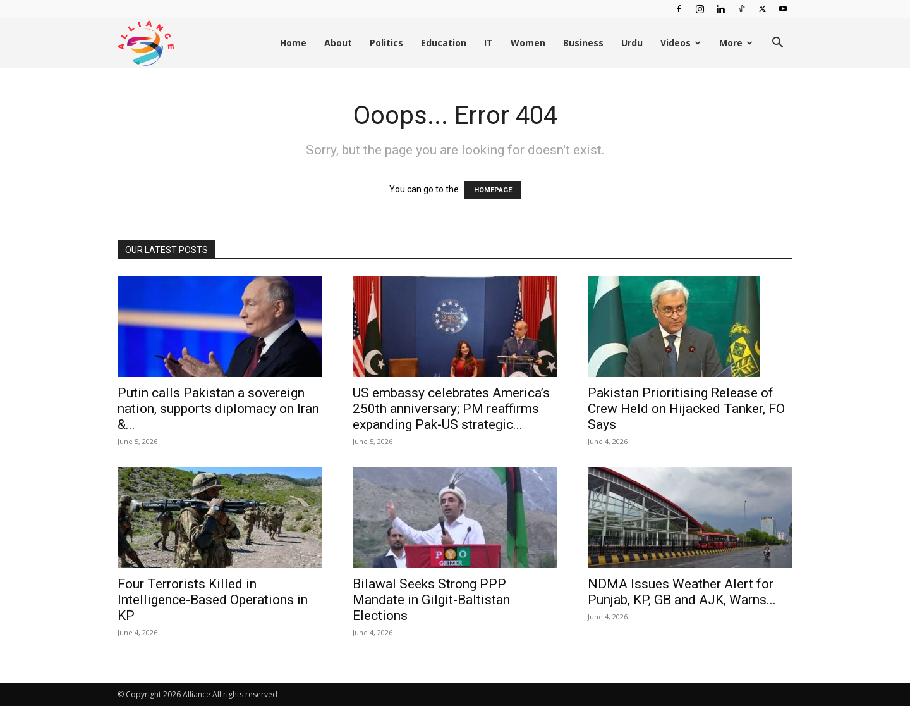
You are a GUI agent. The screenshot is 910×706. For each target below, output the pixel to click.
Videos (680, 43)
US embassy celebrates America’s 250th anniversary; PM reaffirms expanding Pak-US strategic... (451, 408)
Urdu (632, 43)
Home (293, 43)
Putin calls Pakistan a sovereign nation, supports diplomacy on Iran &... (218, 408)
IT (488, 43)
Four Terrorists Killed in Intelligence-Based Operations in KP (213, 599)
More (736, 43)
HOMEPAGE (493, 190)
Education (443, 43)
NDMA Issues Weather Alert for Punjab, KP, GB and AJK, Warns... (682, 591)
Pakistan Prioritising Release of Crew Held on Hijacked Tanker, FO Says (686, 408)
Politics (386, 43)
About (338, 43)
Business (583, 43)
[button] (777, 44)
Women (528, 43)
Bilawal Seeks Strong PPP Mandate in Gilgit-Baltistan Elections (431, 599)
